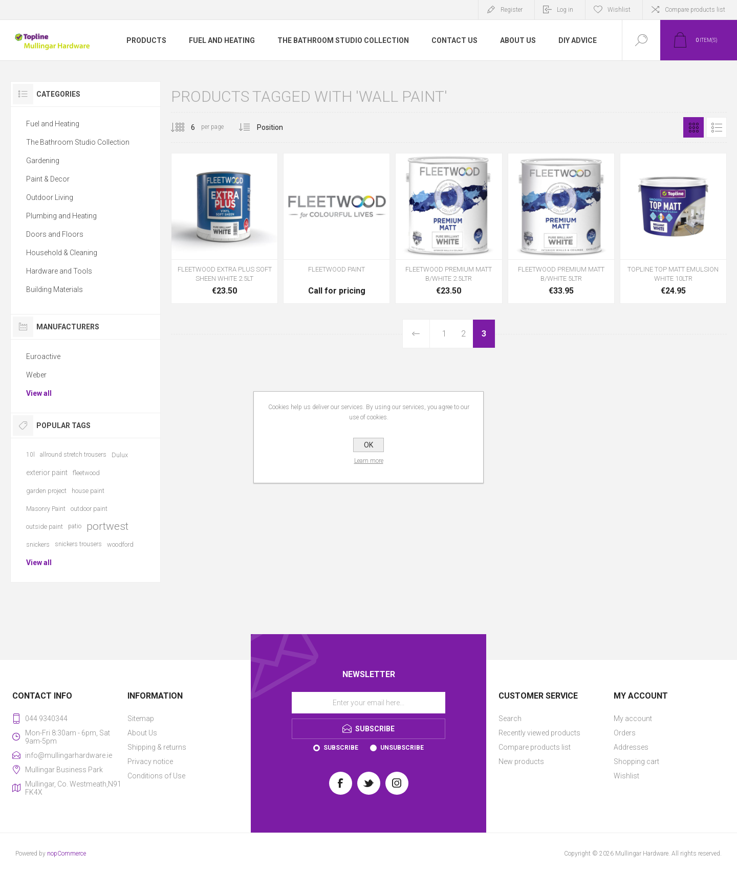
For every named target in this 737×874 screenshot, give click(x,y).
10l (30, 454)
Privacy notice (150, 761)
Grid (693, 127)
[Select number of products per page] (185, 127)
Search (510, 718)
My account (633, 718)
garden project (46, 491)
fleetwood (86, 473)
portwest (107, 526)
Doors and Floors (54, 234)
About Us (142, 733)
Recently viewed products (539, 733)
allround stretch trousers (73, 454)
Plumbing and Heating (61, 216)
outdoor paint (89, 508)
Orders (625, 733)
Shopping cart (636, 761)
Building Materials (54, 289)
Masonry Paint (46, 508)
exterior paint (47, 472)
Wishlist (626, 776)
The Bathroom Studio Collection (77, 142)
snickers (38, 544)
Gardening (42, 160)
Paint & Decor (48, 179)
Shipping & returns (156, 747)
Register (512, 9)
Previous (416, 334)
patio (74, 526)
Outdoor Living (49, 197)
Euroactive (43, 356)
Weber (36, 375)
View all (39, 393)
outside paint (44, 526)
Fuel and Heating (52, 124)
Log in (565, 9)
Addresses (631, 747)
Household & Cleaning (61, 253)
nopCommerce (66, 853)
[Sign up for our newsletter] (368, 702)
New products (521, 761)
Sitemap (140, 718)
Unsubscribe (402, 747)
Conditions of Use (156, 776)
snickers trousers (78, 544)
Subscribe (340, 747)
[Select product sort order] (277, 127)
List (716, 127)
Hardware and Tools (59, 271)
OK (368, 445)
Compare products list (695, 9)
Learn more (368, 460)
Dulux (120, 455)
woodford (120, 544)
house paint (88, 491)
